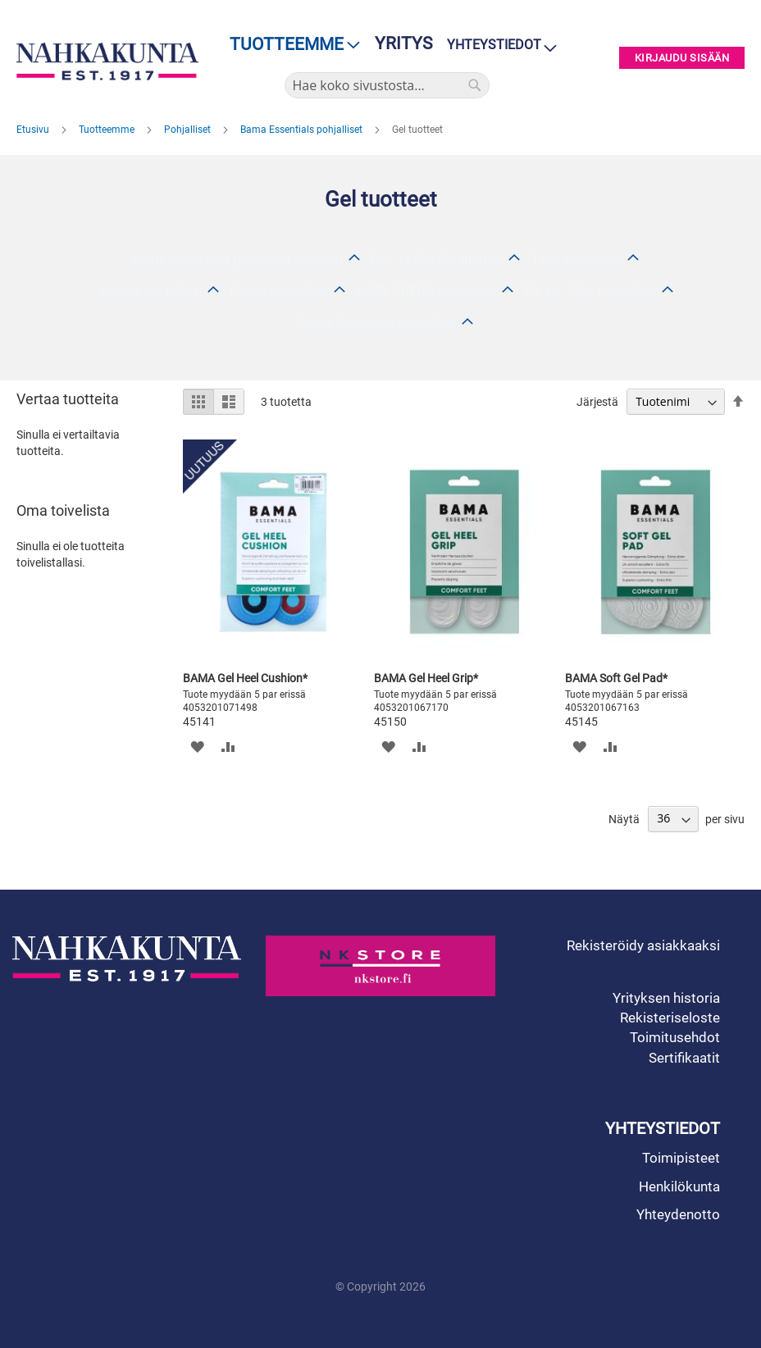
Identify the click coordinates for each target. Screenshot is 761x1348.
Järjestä (597, 401)
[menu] (290, 44)
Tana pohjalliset (577, 259)
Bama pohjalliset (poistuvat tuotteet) (238, 259)
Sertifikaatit (684, 1058)
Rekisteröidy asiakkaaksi (643, 945)
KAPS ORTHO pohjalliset (427, 290)
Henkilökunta (679, 1186)
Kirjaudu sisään (682, 58)
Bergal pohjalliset (280, 290)
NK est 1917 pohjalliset (591, 290)
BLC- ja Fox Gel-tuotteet (437, 259)
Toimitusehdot (675, 1037)
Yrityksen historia (666, 998)
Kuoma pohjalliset (150, 290)
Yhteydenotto (678, 1214)
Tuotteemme (108, 129)
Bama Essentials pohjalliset (302, 129)
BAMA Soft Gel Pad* (616, 678)
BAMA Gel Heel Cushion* (245, 678)
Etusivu (34, 129)
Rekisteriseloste (670, 1017)
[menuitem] (290, 44)
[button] (197, 746)
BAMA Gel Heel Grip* (426, 678)
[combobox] (387, 85)
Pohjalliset (188, 129)
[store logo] (107, 61)
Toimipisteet (681, 1158)
